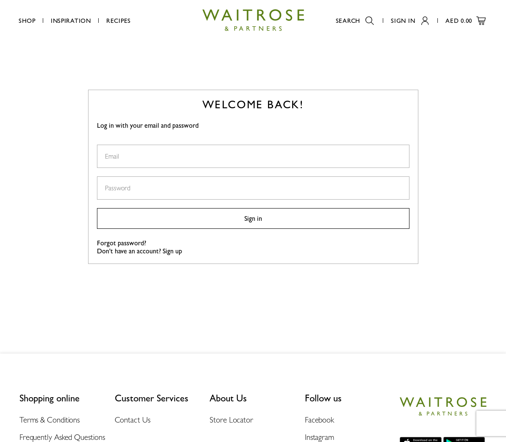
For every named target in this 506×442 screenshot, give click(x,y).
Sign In (410, 20)
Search (355, 20)
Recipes (118, 20)
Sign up (172, 251)
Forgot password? (121, 243)
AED (465, 20)
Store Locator (231, 419)
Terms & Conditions (49, 419)
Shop (27, 20)
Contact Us (132, 419)
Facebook (319, 419)
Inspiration (71, 20)
